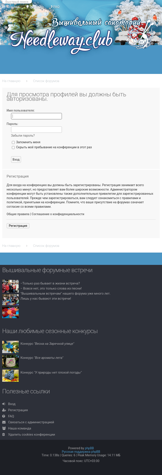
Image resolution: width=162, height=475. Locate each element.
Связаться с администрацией (31, 422)
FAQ (11, 416)
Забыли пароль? (23, 135)
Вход (12, 404)
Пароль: (12, 124)
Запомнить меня (26, 142)
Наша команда (19, 428)
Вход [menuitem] (154, 7)
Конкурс (47, 344)
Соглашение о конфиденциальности (58, 214)
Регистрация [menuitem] (126, 7)
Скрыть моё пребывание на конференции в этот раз (52, 147)
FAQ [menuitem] (55, 7)
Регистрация (18, 225)
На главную (11, 81)
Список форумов (46, 81)
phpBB (89, 448)
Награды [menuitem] (35, 7)
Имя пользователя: (21, 110)
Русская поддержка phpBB (81, 451)
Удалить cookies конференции (31, 434)
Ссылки (13, 7)
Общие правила (18, 214)
